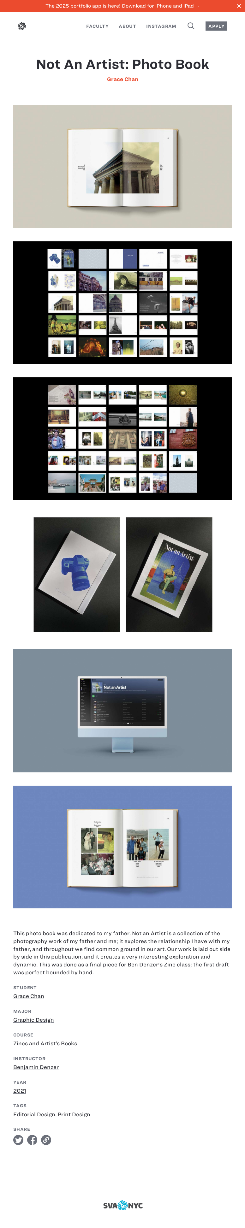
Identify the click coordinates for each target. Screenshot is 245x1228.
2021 (19, 1091)
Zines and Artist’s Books (45, 1043)
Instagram (161, 26)
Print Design (74, 1114)
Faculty (97, 26)
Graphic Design (33, 1020)
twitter (18, 1140)
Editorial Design (34, 1114)
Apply (216, 26)
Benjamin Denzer (36, 1067)
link (46, 1140)
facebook (32, 1140)
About (127, 26)
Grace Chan (122, 79)
